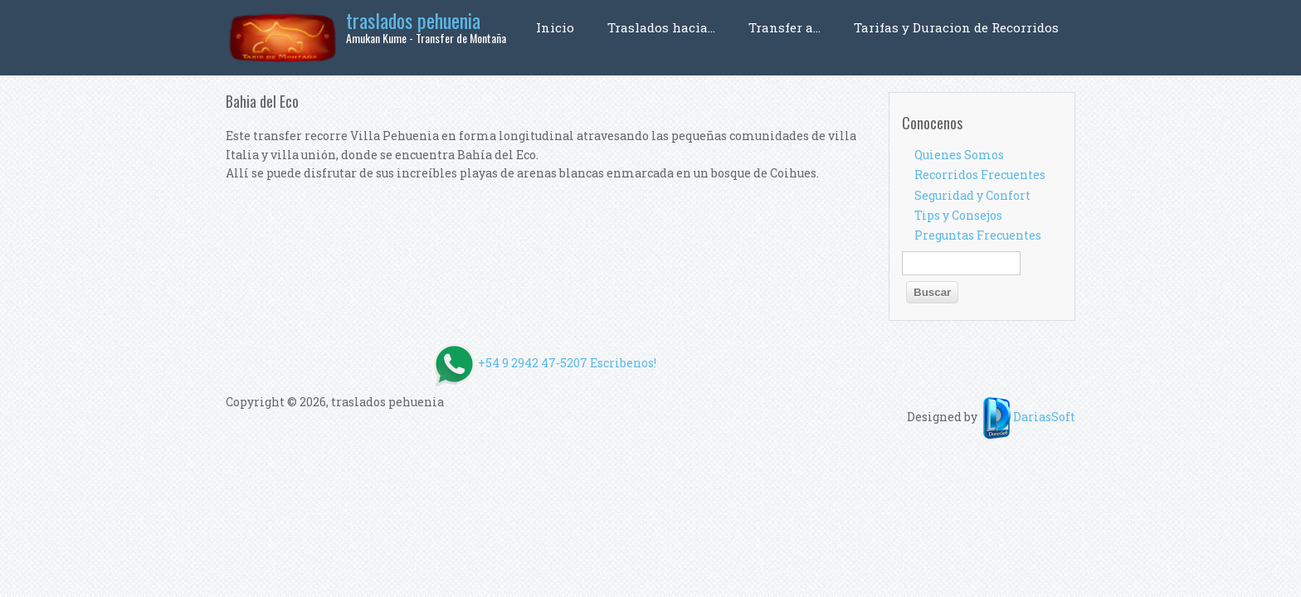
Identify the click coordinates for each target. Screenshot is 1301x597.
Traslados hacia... (661, 27)
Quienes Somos (959, 155)
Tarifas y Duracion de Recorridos (956, 27)
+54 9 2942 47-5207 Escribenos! (650, 363)
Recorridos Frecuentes (979, 174)
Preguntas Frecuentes (977, 235)
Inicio (555, 27)
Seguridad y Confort (972, 195)
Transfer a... (784, 27)
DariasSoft (1027, 417)
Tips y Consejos (958, 215)
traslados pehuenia (413, 20)
